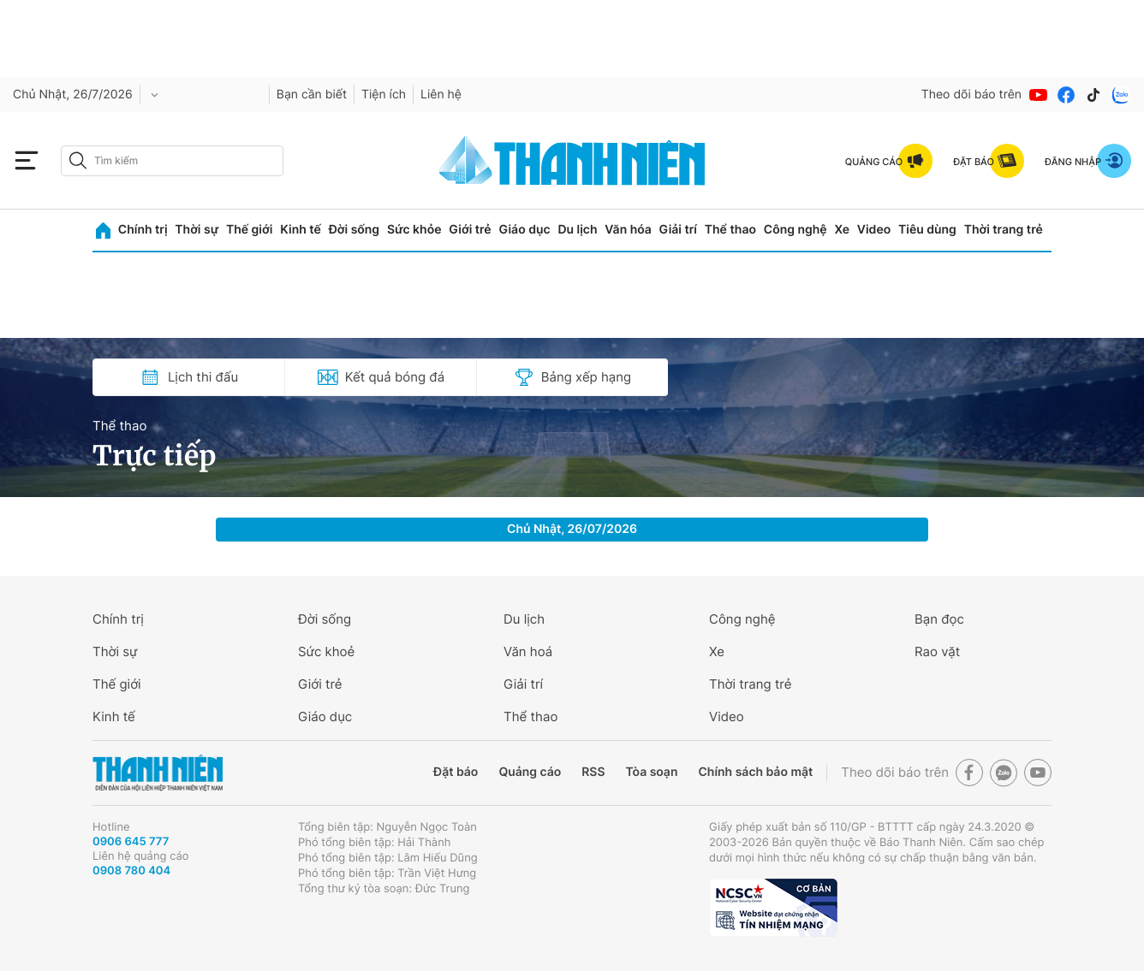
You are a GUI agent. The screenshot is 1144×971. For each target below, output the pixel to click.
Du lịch (577, 229)
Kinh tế (300, 229)
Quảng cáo (529, 772)
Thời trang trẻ (1003, 229)
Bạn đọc (939, 619)
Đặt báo (455, 772)
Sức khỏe (414, 229)
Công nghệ (795, 229)
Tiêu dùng (927, 229)
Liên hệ (441, 94)
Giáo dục (524, 229)
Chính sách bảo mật (755, 772)
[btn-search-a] (78, 160)
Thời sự (196, 229)
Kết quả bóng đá (380, 377)
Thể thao (730, 229)
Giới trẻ (470, 229)
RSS (593, 772)
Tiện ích (383, 94)
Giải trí (678, 229)
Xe (841, 229)
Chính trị (143, 229)
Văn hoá (527, 651)
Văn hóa (628, 229)
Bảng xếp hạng (572, 377)
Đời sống (354, 229)
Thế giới (249, 229)
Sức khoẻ (326, 651)
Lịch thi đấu (189, 377)
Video (874, 229)
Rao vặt (937, 651)
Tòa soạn (652, 772)
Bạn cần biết (312, 94)
